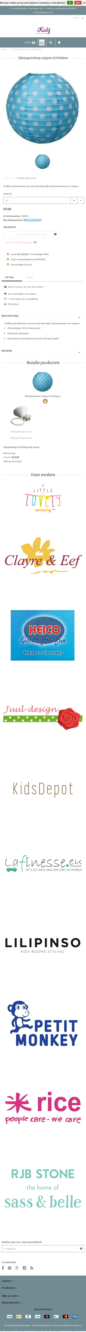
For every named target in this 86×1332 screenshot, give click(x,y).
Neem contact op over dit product (24, 286)
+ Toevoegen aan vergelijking (21, 298)
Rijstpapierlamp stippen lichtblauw (26, 49)
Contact (76, 17)
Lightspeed (47, 1325)
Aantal (7, 194)
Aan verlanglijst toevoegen (21, 242)
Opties (9, 277)
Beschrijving (10, 315)
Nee (78, 3)
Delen (29, 277)
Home (4, 49)
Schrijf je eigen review (26, 178)
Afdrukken (11, 304)
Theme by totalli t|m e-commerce (67, 1325)
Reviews (7, 350)
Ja (70, 3)
